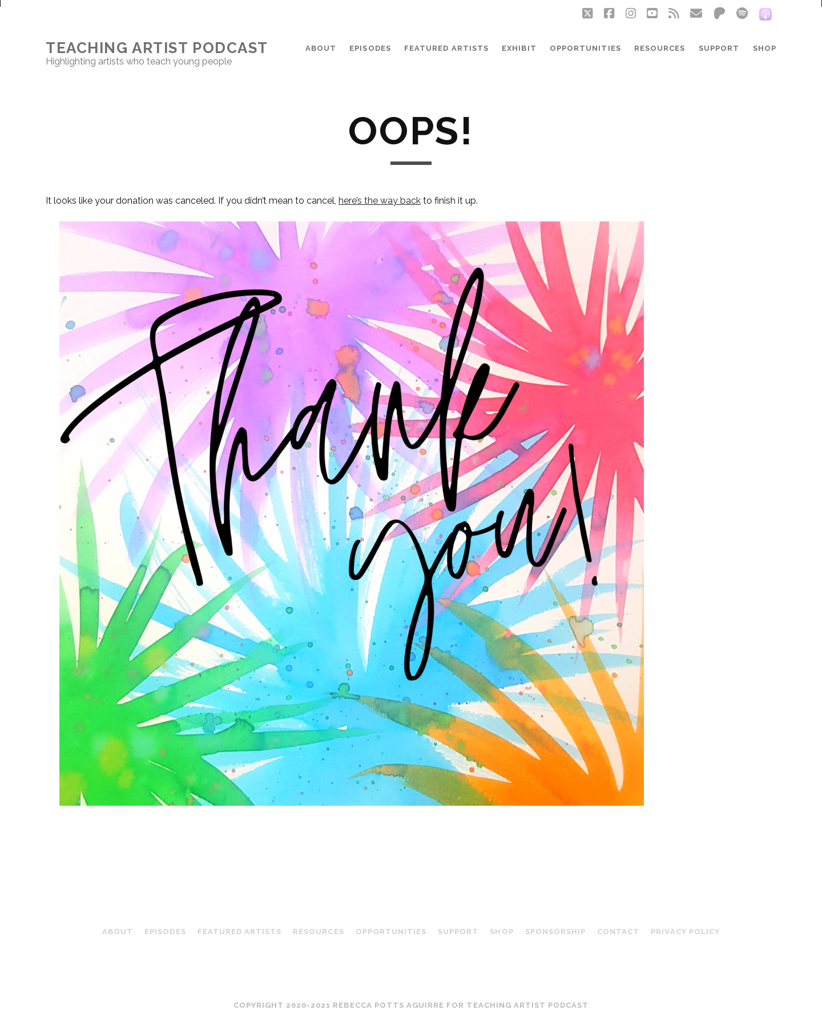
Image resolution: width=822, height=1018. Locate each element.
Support (719, 48)
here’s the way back (380, 200)
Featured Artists (446, 48)
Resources (659, 48)
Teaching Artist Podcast (157, 47)
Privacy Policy (685, 931)
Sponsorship (555, 931)
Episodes (369, 48)
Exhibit (519, 48)
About (320, 48)
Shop (764, 48)
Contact (618, 931)
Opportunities (585, 48)
